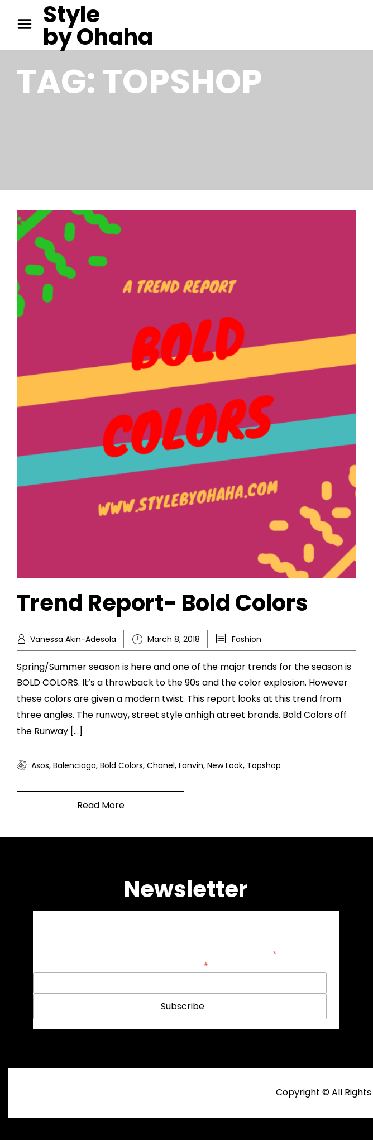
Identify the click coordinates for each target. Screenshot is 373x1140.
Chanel (161, 765)
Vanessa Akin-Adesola (73, 639)
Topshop (264, 765)
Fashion (246, 639)
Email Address (179, 965)
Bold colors (121, 765)
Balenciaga (74, 765)
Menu (28, 24)
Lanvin (191, 765)
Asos (40, 765)
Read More (101, 805)
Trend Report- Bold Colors (162, 603)
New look (225, 765)
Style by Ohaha (98, 25)
